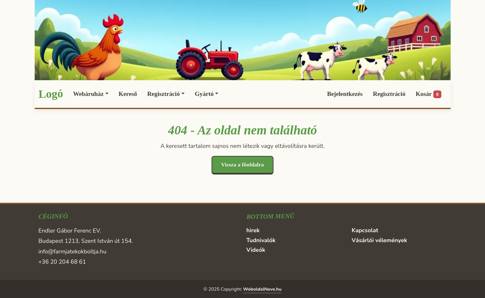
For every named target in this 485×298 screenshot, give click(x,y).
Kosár (428, 94)
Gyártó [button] (204, 93)
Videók (256, 250)
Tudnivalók (261, 240)
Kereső (128, 93)
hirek (253, 230)
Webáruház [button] (88, 93)
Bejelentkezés (345, 93)
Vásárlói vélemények (379, 240)
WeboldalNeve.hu (262, 289)
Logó (50, 93)
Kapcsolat (365, 230)
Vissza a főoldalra (242, 164)
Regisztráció (389, 93)
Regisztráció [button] (163, 93)
